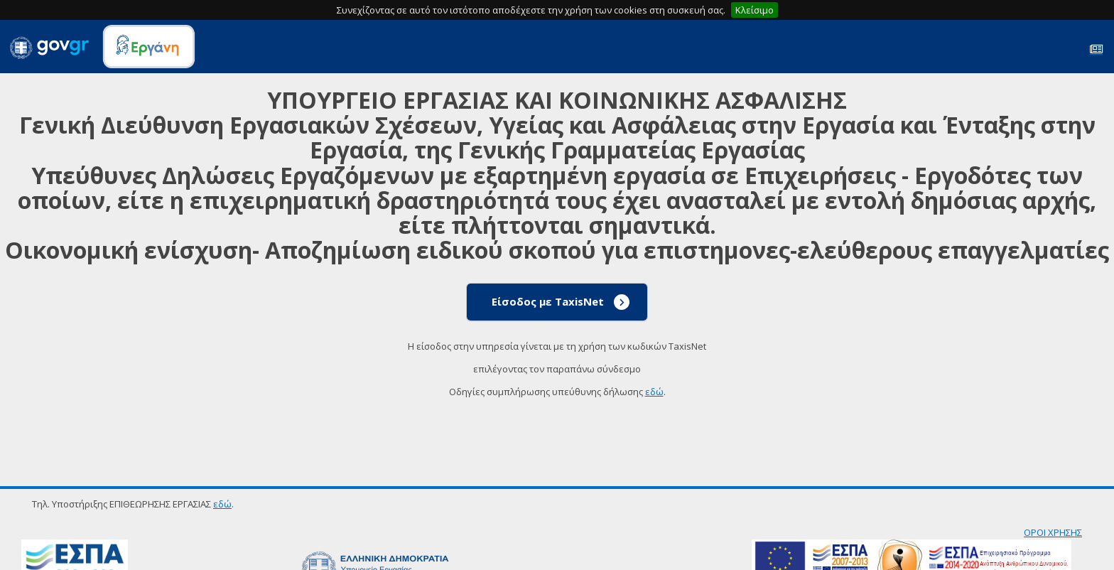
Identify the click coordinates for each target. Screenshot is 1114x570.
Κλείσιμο (754, 10)
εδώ (654, 391)
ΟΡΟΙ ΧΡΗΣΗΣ (1053, 532)
